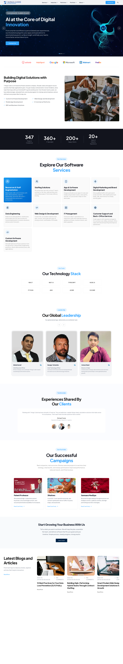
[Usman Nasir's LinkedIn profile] (109, 365)
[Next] (64, 325)
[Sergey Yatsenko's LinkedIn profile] (75, 365)
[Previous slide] (4, 28)
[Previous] (59, 325)
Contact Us (110, 2)
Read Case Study (19, 506)
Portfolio (73, 2)
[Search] (117, 2)
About (81, 2)
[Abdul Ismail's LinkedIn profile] (41, 365)
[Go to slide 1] (61, 53)
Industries (54, 2)
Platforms (64, 2)
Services (45, 2)
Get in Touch (61, 540)
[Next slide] (119, 28)
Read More (7, 574)
